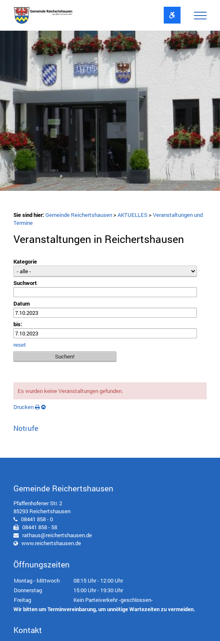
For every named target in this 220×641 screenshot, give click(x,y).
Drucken (26, 407)
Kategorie (25, 261)
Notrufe (25, 428)
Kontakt (27, 630)
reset (19, 344)
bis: (17, 324)
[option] (110, 113)
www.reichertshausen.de (51, 543)
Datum (21, 303)
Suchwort (25, 283)
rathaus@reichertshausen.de (57, 535)
